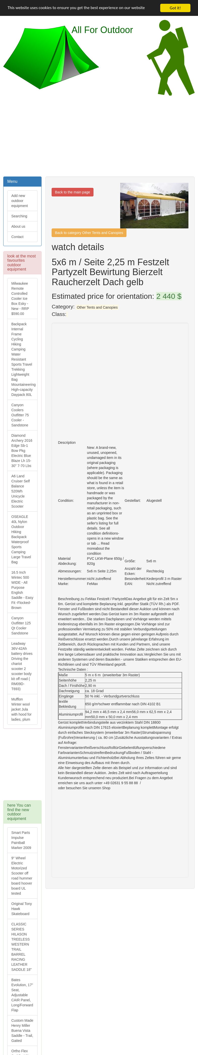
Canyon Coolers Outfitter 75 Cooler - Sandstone (20, 415)
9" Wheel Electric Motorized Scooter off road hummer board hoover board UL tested (21, 875)
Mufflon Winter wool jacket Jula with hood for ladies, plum (21, 709)
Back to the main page (72, 192)
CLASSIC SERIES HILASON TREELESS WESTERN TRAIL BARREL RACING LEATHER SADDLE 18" (21, 947)
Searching (19, 216)
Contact (17, 237)
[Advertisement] (99, 135)
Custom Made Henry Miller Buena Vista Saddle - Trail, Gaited (22, 1030)
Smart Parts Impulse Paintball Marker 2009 (21, 840)
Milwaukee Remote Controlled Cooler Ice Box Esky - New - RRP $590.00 (20, 298)
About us (18, 226)
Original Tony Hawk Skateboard (21, 909)
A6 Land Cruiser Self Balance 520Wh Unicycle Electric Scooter (20, 491)
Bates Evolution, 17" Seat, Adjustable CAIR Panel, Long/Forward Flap (22, 995)
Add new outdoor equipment (19, 201)
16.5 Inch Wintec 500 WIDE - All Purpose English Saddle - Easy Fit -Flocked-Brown (22, 590)
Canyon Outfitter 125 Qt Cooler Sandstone (21, 625)
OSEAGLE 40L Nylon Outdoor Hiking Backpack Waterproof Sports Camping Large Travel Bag (21, 539)
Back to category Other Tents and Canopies (89, 233)
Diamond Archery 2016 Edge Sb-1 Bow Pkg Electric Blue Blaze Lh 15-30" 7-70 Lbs (21, 450)
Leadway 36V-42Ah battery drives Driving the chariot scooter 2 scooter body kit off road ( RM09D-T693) (21, 666)
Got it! (175, 8)
